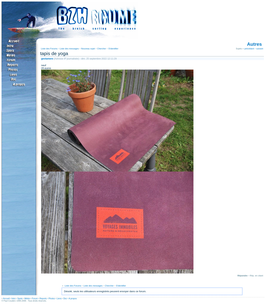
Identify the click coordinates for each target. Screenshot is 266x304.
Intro (13, 298)
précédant (249, 48)
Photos (52, 298)
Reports (43, 298)
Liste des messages (69, 48)
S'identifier (113, 48)
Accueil (6, 298)
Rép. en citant (256, 275)
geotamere (47, 58)
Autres (254, 44)
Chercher (101, 48)
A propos (73, 298)
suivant (259, 48)
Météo (27, 298)
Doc (65, 298)
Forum (35, 298)
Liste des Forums (49, 48)
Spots (19, 298)
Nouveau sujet (88, 48)
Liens (59, 298)
